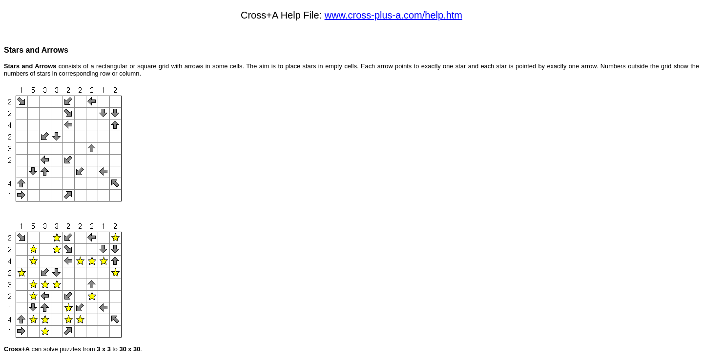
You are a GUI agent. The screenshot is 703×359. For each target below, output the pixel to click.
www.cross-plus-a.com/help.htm (393, 15)
